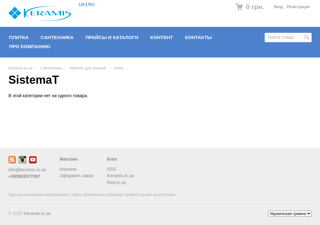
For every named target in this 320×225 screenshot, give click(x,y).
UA (82, 4)
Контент (161, 37)
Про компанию (29, 46)
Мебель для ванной (88, 68)
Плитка (19, 37)
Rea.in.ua (116, 182)
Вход (278, 7)
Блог (112, 159)
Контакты (198, 37)
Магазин (69, 159)
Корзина (68, 169)
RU (91, 4)
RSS (111, 169)
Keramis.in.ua (20, 68)
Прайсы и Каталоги (111, 37)
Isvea (118, 68)
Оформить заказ (76, 175)
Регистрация (298, 7)
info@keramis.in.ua (27, 169)
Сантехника (57, 37)
